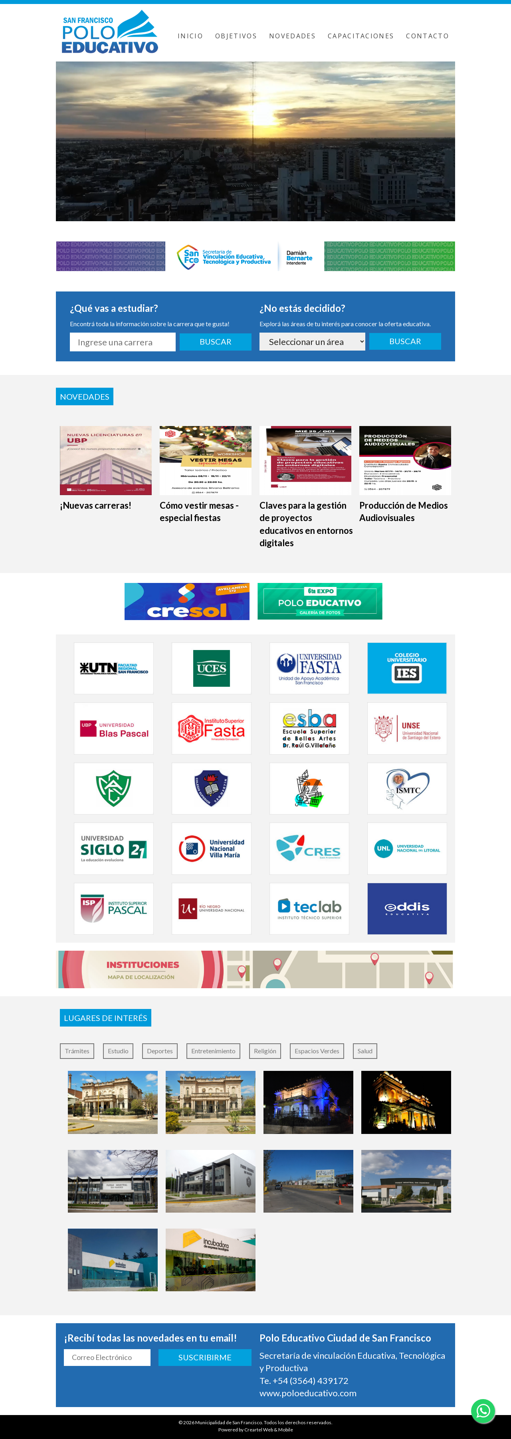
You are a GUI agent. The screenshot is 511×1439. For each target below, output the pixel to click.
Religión (265, 1050)
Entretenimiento (213, 1050)
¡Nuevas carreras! (95, 505)
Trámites (77, 1050)
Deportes (160, 1050)
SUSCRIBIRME (205, 1357)
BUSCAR (216, 341)
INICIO (190, 36)
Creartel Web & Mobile (268, 1430)
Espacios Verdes (317, 1050)
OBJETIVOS (236, 36)
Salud (365, 1050)
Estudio (118, 1050)
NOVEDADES (292, 36)
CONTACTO (427, 36)
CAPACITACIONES (361, 36)
